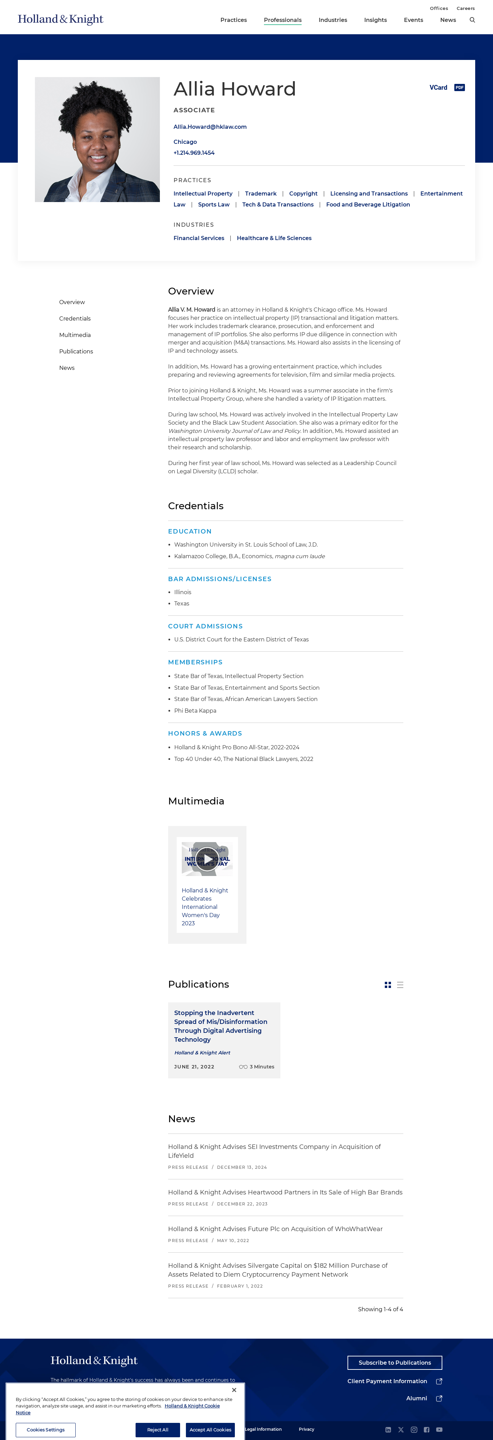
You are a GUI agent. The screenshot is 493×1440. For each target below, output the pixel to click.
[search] (472, 20)
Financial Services (199, 238)
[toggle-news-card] (388, 985)
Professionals (283, 20)
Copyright (303, 193)
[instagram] (414, 1430)
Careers (466, 8)
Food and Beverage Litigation (368, 204)
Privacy (306, 1429)
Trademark (261, 193)
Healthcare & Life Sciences (274, 238)
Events (413, 20)
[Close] (234, 1404)
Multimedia (75, 335)
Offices (439, 8)
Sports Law (214, 204)
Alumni (416, 1398)
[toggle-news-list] (400, 985)
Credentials (75, 318)
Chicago (185, 142)
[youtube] (439, 1430)
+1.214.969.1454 (194, 153)
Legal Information (263, 1429)
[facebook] (426, 1430)
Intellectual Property (203, 193)
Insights (375, 20)
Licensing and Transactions (369, 193)
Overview (72, 302)
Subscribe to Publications (395, 1363)
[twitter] (401, 1430)
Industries (333, 20)
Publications (76, 351)
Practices (233, 20)
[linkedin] (388, 1430)
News (448, 20)
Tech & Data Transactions (278, 204)
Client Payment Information (387, 1381)
